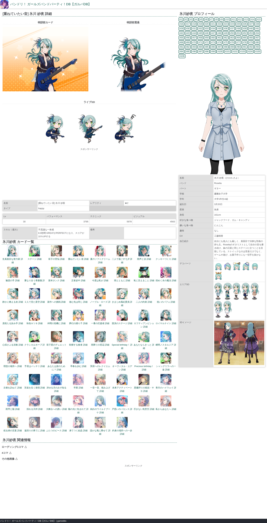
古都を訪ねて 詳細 (12, 381)
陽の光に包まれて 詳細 (78, 404)
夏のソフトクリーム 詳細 (100, 254)
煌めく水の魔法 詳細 (166, 274)
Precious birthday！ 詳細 (144, 362)
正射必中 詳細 (78, 274)
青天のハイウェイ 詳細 (166, 383)
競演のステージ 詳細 (122, 317)
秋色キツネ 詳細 (35, 317)
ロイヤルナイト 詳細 (166, 317)
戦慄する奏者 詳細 (78, 338)
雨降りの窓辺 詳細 (100, 338)
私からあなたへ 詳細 (166, 402)
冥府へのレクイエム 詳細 (100, 362)
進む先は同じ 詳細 (78, 295)
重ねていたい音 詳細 (78, 252)
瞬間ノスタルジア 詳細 (166, 340)
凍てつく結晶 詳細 (78, 424)
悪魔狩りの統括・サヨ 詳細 (144, 383)
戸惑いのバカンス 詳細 (122, 404)
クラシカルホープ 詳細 (34, 340)
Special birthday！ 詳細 (122, 340)
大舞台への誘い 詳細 (56, 402)
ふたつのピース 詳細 (56, 424)
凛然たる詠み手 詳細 (12, 317)
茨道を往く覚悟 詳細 (34, 381)
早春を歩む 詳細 (78, 360)
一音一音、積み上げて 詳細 (100, 383)
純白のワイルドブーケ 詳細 (100, 404)
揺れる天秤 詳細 (35, 402)
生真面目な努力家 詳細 (12, 254)
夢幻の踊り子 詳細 (78, 317)
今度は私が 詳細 (100, 274)
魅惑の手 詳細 (13, 274)
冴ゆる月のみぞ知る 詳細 (56, 383)
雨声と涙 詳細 (144, 252)
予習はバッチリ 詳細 (34, 360)
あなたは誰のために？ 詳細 (56, 362)
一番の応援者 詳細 (100, 317)
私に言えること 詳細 (144, 274)
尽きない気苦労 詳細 (144, 402)
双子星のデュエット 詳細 (56, 340)
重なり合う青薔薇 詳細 (34, 276)
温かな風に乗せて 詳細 (100, 426)
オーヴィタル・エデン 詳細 (122, 362)
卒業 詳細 (78, 381)
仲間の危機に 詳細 (56, 317)
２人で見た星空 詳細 (34, 295)
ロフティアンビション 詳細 (144, 319)
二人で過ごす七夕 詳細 (122, 254)
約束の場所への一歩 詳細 (122, 426)
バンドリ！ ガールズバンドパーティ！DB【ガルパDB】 (50, 4)
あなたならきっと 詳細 (144, 340)
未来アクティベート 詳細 (122, 383)
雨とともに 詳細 (122, 274)
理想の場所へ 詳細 (12, 360)
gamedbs (61, 521)
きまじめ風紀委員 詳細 (122, 297)
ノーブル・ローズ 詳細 (100, 297)
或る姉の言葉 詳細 (12, 424)
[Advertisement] (89, 175)
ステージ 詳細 (35, 252)
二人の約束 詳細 (144, 295)
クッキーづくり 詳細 (166, 252)
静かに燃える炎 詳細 (12, 295)
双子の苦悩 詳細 (56, 252)
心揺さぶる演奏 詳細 (12, 338)
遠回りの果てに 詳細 (34, 424)
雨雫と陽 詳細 (13, 402)
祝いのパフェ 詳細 (166, 295)
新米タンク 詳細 (56, 274)
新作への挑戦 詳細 (56, 295)
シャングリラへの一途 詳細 (166, 362)
